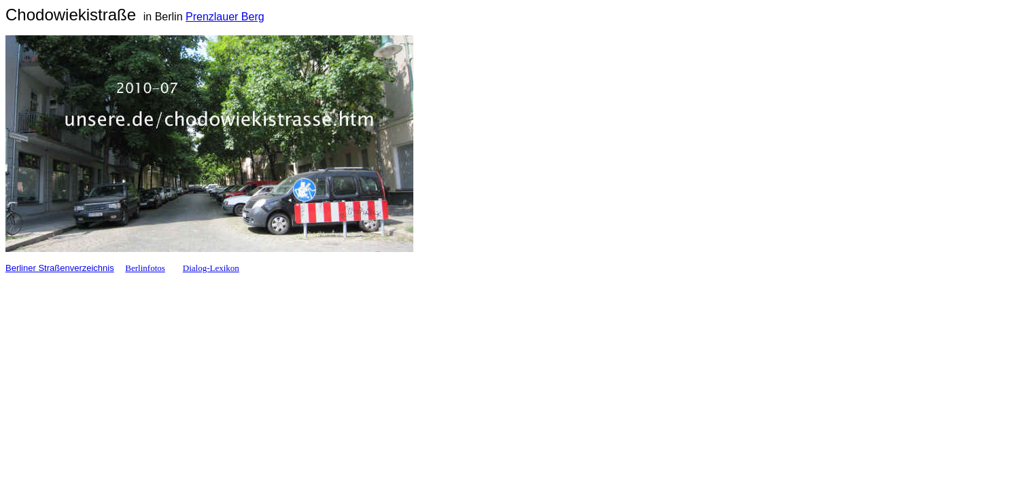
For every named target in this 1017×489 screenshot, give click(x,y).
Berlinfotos (145, 268)
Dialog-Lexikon (211, 268)
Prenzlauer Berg (225, 16)
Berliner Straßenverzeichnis (59, 268)
